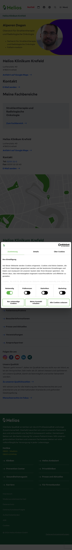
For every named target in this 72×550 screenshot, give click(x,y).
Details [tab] (36, 252)
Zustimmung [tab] (13, 252)
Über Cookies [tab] (59, 252)
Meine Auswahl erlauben (36, 302)
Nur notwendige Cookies (13, 302)
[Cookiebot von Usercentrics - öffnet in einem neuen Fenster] (59, 245)
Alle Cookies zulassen (58, 302)
